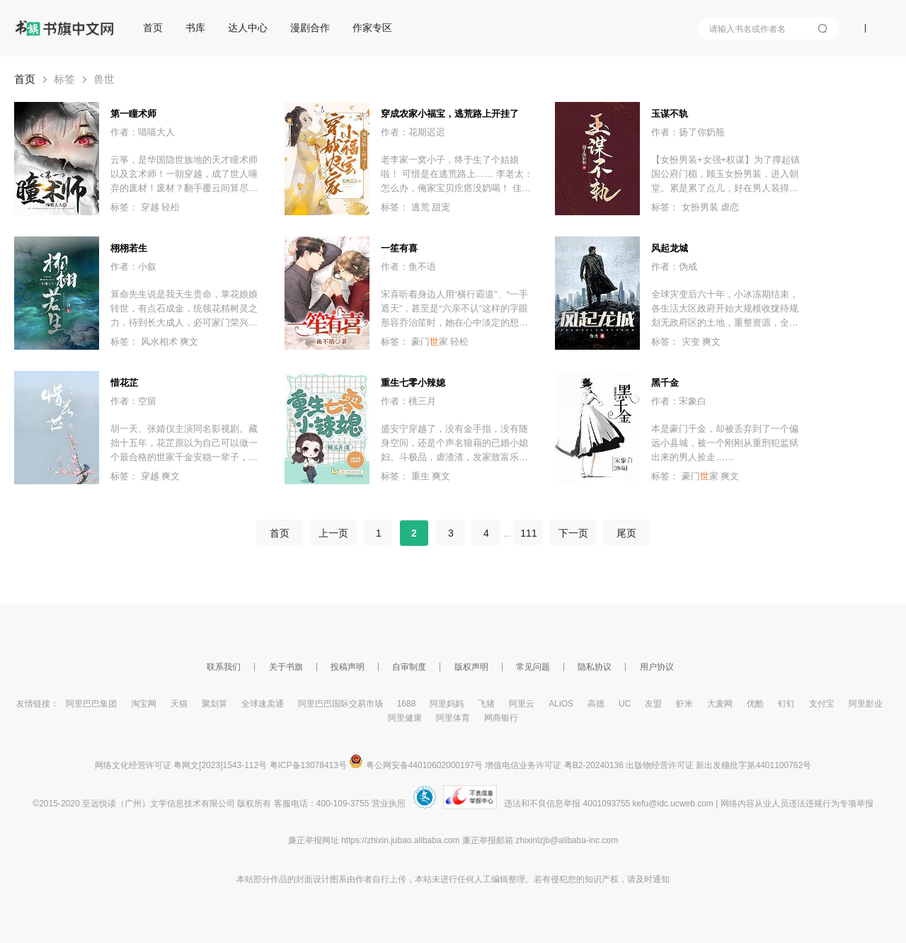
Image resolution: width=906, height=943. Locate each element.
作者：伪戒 (674, 266)
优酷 (755, 704)
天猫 (179, 704)
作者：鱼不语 (408, 266)
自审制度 (409, 667)
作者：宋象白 (678, 401)
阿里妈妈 (447, 704)
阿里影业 (866, 704)
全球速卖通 (262, 704)
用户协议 (657, 667)
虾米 (684, 704)
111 (528, 533)
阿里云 (521, 704)
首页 (153, 27)
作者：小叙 (133, 266)
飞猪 (486, 704)
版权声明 (471, 667)
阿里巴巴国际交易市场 (340, 704)
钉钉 (786, 704)
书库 (195, 27)
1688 (406, 704)
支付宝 (822, 704)
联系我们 (224, 667)
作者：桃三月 (408, 401)
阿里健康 (405, 718)
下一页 (572, 533)
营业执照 (389, 803)
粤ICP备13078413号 (308, 765)
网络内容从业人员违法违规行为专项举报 (797, 803)
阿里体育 (453, 718)
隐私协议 (595, 667)
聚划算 (214, 704)
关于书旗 (286, 667)
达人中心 (248, 27)
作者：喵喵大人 (142, 132)
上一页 (333, 533)
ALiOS (561, 704)
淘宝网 (143, 704)
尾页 (626, 533)
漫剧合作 (310, 27)
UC (625, 704)
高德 (595, 704)
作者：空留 (133, 401)
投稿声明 (348, 667)
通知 (661, 879)
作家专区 (372, 27)
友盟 (653, 704)
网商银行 (501, 718)
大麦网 (720, 704)
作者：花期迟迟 (413, 132)
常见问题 (533, 667)
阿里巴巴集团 (91, 704)
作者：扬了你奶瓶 (688, 132)
